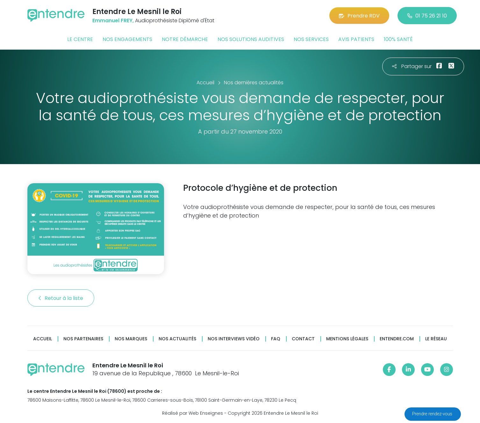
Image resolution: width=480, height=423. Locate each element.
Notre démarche (185, 39)
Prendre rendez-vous (432, 413)
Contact (303, 339)
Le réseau (436, 339)
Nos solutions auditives (251, 39)
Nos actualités (177, 339)
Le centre (80, 39)
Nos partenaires (83, 339)
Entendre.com (397, 339)
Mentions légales (347, 339)
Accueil (42, 339)
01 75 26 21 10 (427, 15)
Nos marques (131, 339)
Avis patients (356, 39)
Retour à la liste (60, 298)
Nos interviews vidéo (234, 339)
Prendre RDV (359, 15)
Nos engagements (127, 39)
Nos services (311, 39)
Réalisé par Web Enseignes (192, 413)
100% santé (398, 39)
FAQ (275, 339)
